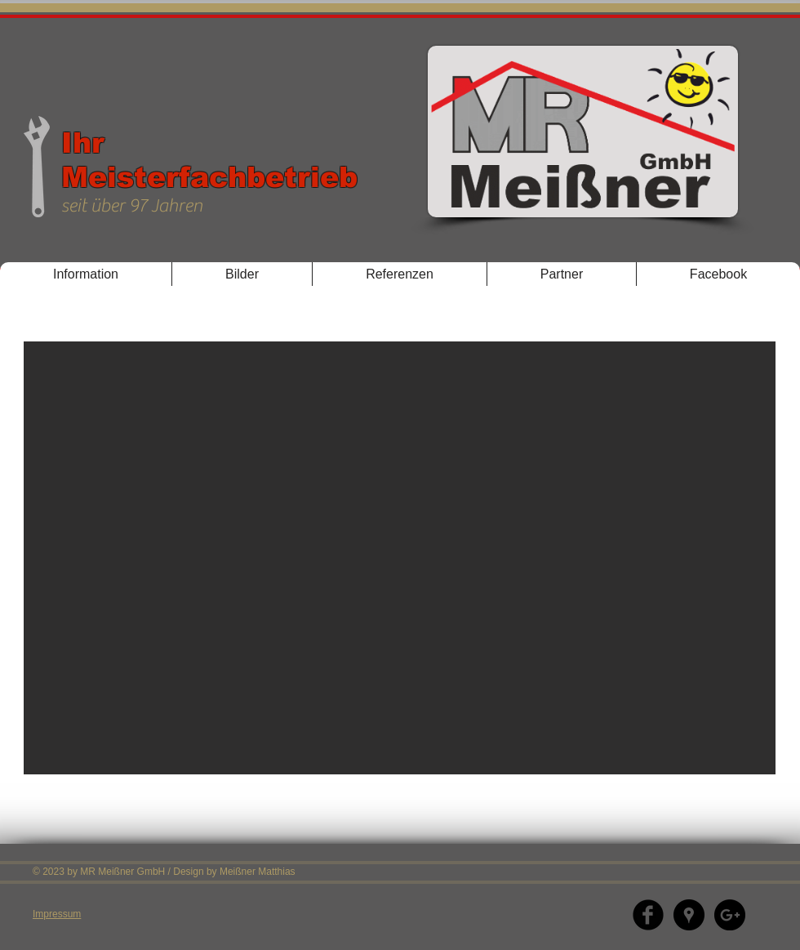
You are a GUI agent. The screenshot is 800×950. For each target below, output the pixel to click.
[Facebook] (648, 914)
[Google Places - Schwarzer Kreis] (688, 914)
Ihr (82, 142)
